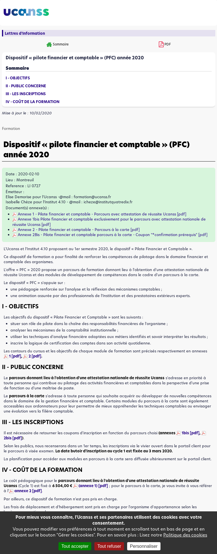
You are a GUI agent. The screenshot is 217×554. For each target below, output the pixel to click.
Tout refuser (109, 546)
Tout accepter (74, 546)
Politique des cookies (185, 535)
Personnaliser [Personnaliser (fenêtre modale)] (144, 546)
